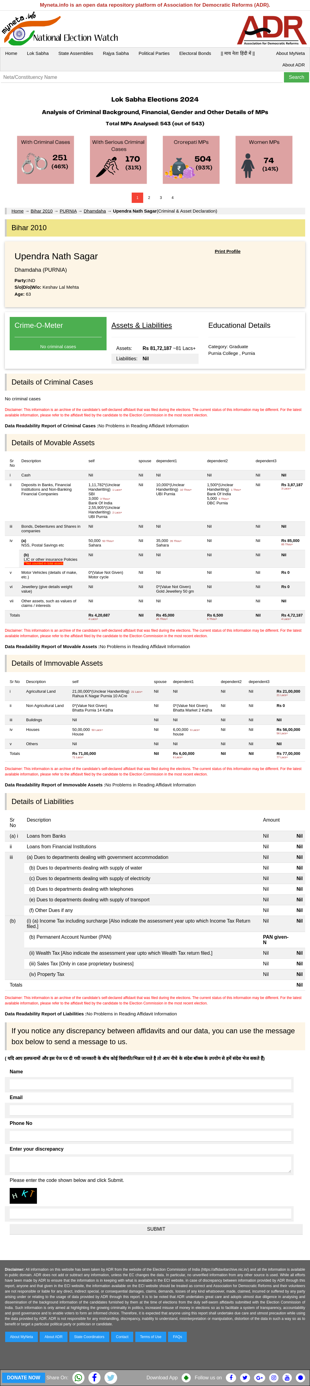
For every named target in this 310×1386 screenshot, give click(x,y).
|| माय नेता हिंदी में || (238, 53)
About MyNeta (290, 53)
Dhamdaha (95, 211)
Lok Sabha (38, 53)
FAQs (177, 1337)
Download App (162, 1377)
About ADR (293, 64)
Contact (122, 1337)
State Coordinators (89, 1337)
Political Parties (154, 53)
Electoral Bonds (195, 53)
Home (11, 53)
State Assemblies (75, 53)
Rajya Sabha (116, 53)
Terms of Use (151, 1337)
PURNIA (68, 211)
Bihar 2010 (42, 211)
